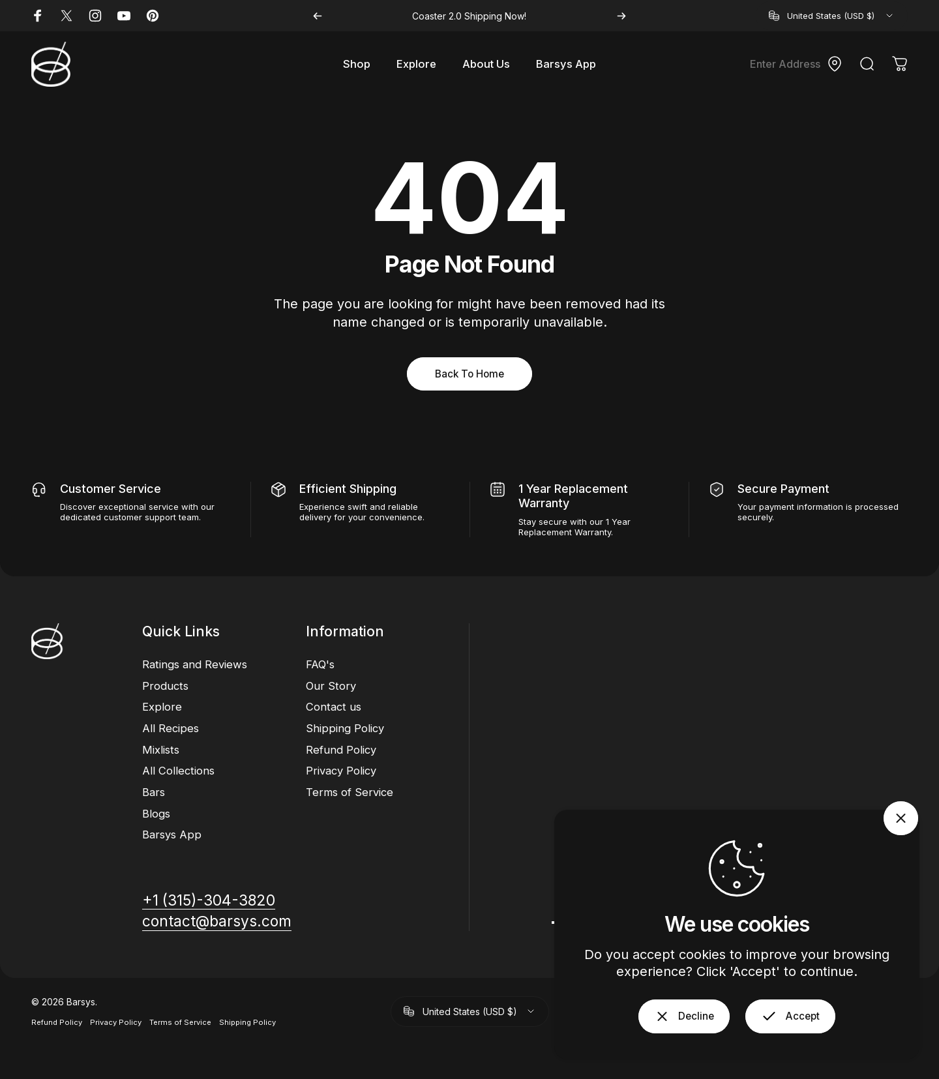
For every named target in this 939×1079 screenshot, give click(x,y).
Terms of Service (349, 792)
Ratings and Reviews (194, 664)
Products (165, 685)
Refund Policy (341, 749)
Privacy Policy (341, 770)
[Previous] (317, 16)
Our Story (331, 685)
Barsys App (171, 834)
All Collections (178, 770)
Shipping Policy (345, 728)
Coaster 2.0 (437, 16)
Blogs (156, 813)
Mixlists (160, 749)
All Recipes (170, 728)
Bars (153, 792)
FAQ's (320, 664)
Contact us (333, 706)
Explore (162, 706)
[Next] (621, 16)
